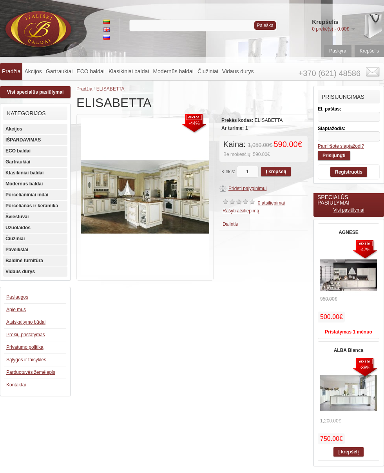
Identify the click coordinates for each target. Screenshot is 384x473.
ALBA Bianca (349, 350)
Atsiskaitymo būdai (25, 322)
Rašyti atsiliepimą (241, 211)
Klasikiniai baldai (129, 71)
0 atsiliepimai (271, 203)
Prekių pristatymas (25, 334)
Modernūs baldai (173, 71)
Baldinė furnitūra (24, 260)
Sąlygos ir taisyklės (26, 359)
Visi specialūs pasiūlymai (35, 92)
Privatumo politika (24, 347)
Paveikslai (16, 249)
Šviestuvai (17, 216)
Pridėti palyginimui (247, 188)
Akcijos (33, 71)
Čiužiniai (207, 71)
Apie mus (16, 309)
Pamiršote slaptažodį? (341, 146)
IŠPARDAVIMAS (23, 140)
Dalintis (230, 224)
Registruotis (348, 172)
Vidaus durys (238, 71)
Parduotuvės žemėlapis (30, 372)
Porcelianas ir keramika (31, 205)
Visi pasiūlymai (348, 210)
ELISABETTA (110, 89)
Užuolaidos (18, 227)
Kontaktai (16, 385)
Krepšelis (369, 51)
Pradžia (11, 71)
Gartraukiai (59, 71)
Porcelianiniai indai (26, 195)
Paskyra (337, 51)
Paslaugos (17, 297)
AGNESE (349, 232)
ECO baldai (90, 71)
